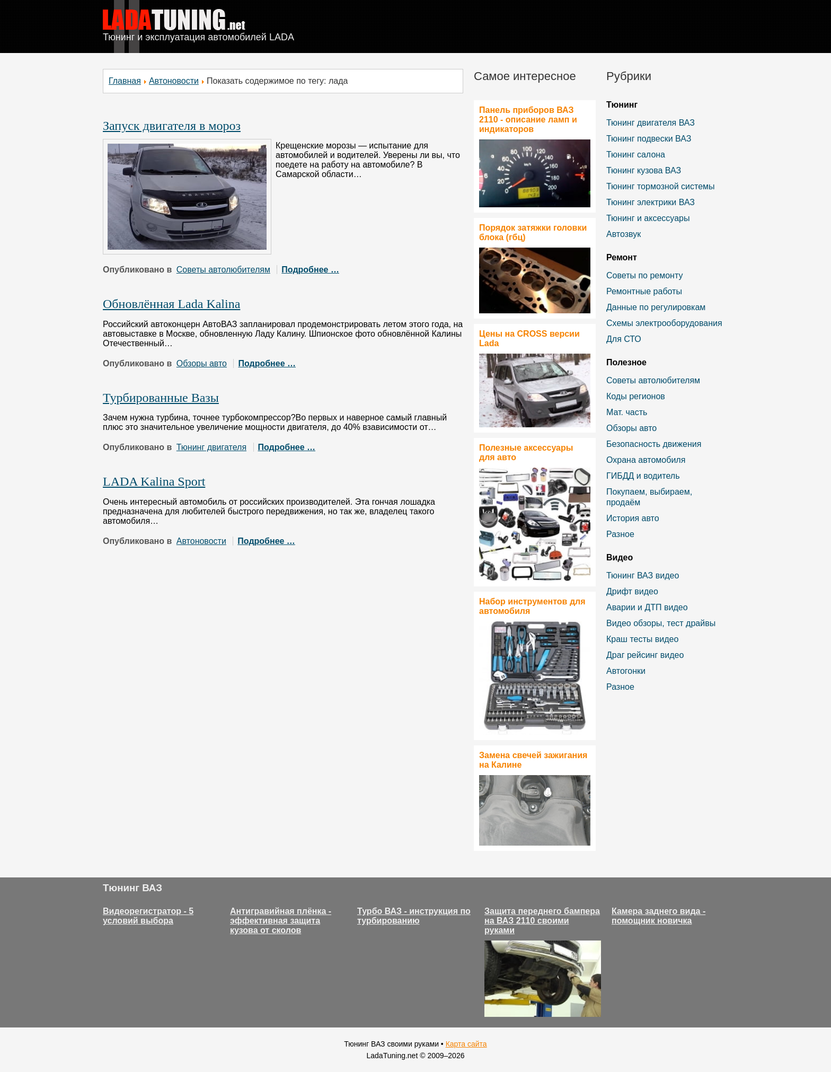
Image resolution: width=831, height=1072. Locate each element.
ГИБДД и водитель (643, 475)
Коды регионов (635, 396)
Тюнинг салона (635, 154)
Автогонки (626, 670)
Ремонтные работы (644, 291)
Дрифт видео (632, 591)
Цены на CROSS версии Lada (529, 338)
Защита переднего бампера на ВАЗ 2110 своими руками (542, 921)
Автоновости (174, 80)
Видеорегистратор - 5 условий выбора (148, 916)
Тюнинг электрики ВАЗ (650, 202)
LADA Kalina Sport (154, 481)
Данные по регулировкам (655, 307)
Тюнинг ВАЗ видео (642, 575)
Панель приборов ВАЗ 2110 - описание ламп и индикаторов (528, 120)
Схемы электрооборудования (664, 323)
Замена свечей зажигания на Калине (533, 760)
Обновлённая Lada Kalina (171, 304)
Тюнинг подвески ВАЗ (648, 138)
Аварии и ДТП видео (647, 607)
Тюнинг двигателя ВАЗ (650, 122)
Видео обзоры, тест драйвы (660, 623)
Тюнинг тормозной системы (660, 186)
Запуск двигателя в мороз (172, 126)
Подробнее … (310, 269)
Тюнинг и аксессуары (647, 218)
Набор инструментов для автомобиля (532, 606)
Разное (620, 534)
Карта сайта (466, 1044)
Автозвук (623, 234)
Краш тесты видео (642, 639)
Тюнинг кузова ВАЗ (643, 170)
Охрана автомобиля (645, 459)
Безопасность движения (653, 444)
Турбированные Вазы (161, 398)
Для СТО (623, 339)
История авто (632, 518)
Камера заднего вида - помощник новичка (658, 916)
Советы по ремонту (644, 275)
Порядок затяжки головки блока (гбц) (533, 232)
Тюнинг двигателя (211, 447)
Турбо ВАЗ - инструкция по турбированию (414, 916)
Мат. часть (626, 412)
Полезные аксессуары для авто (526, 452)
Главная (125, 80)
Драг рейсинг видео (645, 655)
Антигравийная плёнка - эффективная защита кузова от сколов (280, 921)
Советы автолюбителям (223, 269)
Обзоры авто (201, 363)
